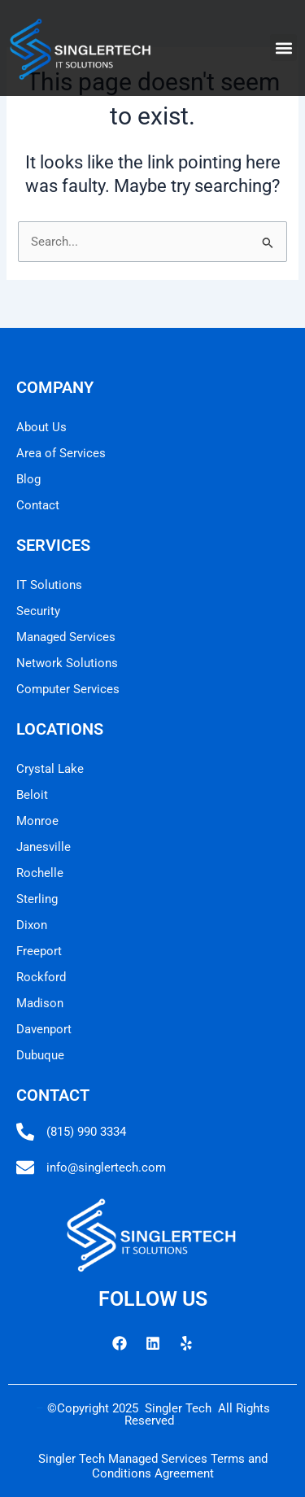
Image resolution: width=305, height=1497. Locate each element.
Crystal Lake (50, 769)
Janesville (43, 847)
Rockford (41, 977)
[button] (283, 47)
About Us (41, 427)
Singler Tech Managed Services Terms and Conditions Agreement (153, 1466)
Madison (39, 1003)
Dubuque (40, 1055)
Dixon (31, 925)
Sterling (37, 899)
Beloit (32, 795)
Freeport (39, 951)
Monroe (37, 821)
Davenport (44, 1029)
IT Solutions (49, 585)
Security (38, 611)
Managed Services (65, 637)
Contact (37, 505)
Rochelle (39, 873)
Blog (28, 479)
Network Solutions (67, 663)
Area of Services (61, 453)
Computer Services (68, 689)
